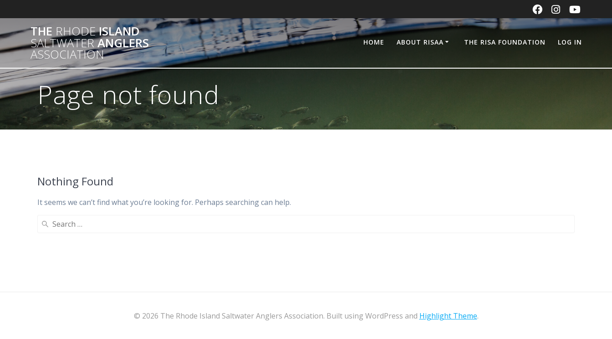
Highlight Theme (448, 316)
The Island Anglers (90, 42)
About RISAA (420, 42)
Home (373, 42)
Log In (570, 42)
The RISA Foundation (505, 42)
